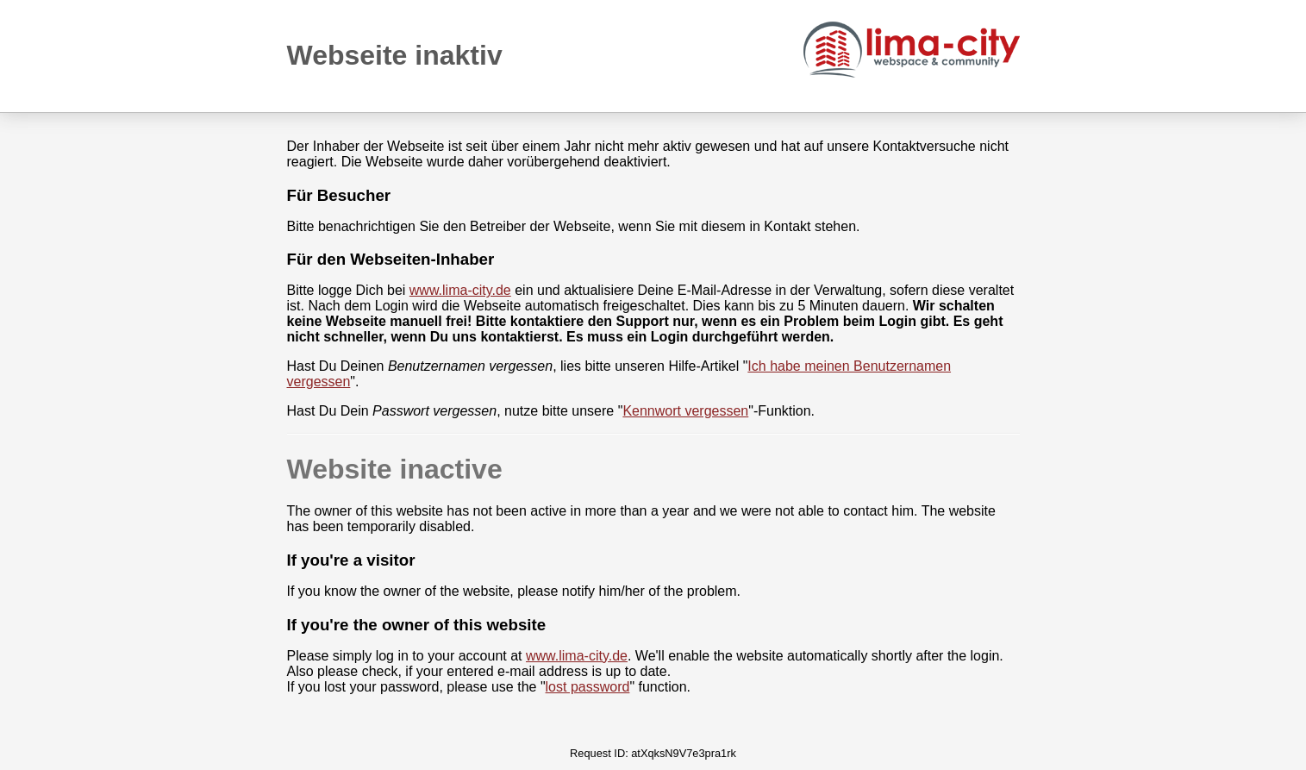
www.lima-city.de (460, 290)
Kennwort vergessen (685, 411)
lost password (588, 686)
